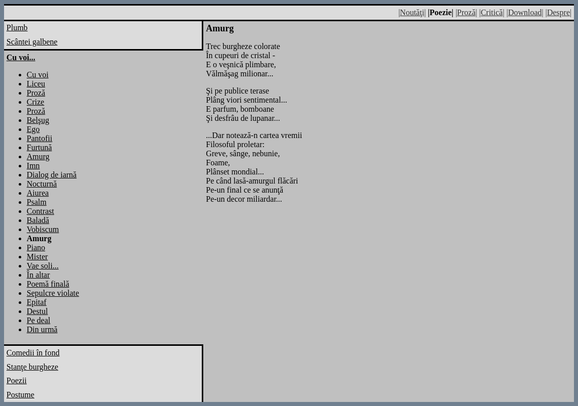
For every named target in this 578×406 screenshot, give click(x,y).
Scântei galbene (32, 41)
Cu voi (38, 74)
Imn (33, 165)
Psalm (37, 202)
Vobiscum (43, 229)
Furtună (39, 147)
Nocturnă (42, 183)
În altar (38, 274)
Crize (36, 102)
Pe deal (39, 320)
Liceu (36, 83)
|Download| (524, 12)
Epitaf (37, 302)
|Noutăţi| (412, 12)
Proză (36, 92)
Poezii (17, 380)
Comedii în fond (33, 352)
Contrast (40, 211)
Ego (33, 129)
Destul (37, 311)
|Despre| (558, 12)
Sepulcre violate (53, 293)
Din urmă (42, 329)
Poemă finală (48, 284)
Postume (20, 394)
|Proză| (466, 12)
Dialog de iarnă (52, 174)
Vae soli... (43, 265)
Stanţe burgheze (32, 367)
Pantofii (40, 138)
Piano (36, 247)
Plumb (17, 27)
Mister (37, 256)
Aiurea (38, 193)
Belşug (38, 120)
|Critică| (491, 12)
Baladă (38, 220)
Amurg (38, 156)
